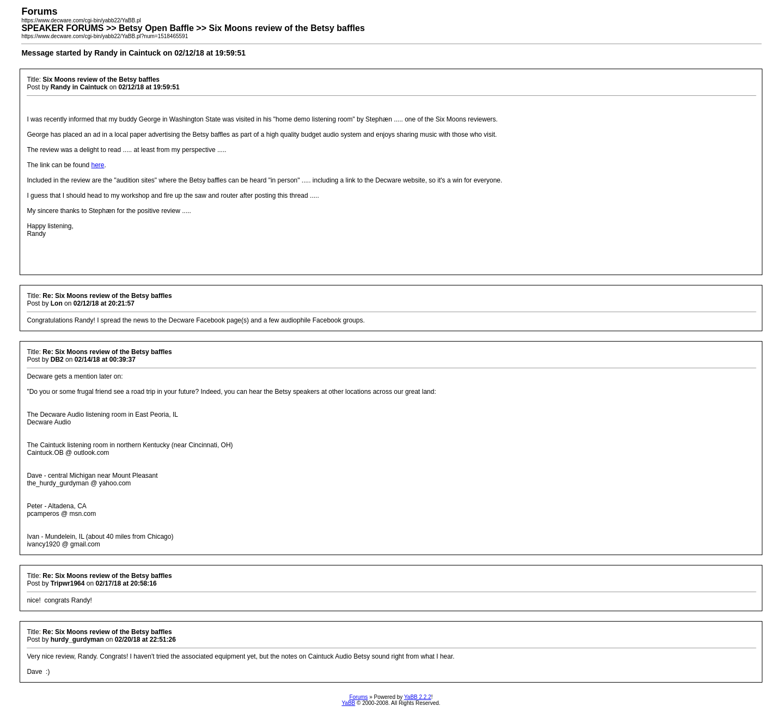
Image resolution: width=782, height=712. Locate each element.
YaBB (348, 703)
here (97, 165)
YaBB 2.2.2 (417, 697)
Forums (358, 697)
